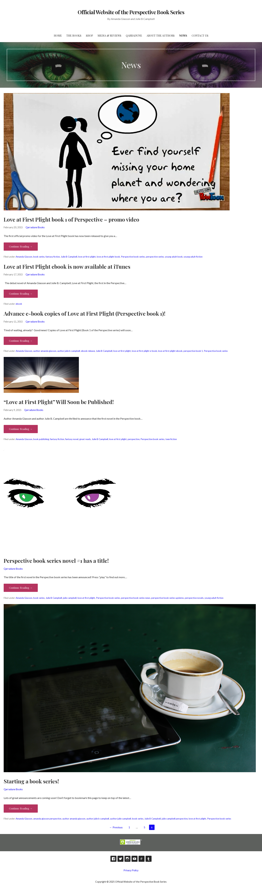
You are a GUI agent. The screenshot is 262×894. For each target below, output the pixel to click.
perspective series (155, 256)
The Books (73, 35)
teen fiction (171, 439)
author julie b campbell (68, 351)
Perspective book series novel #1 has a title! (56, 560)
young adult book (174, 256)
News (183, 35)
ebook (19, 303)
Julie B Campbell (69, 256)
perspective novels (194, 598)
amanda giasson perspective (47, 818)
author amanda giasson (44, 351)
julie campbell (70, 598)
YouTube (135, 859)
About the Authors (161, 35)
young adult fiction (193, 256)
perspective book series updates (167, 598)
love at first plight (87, 256)
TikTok (142, 859)
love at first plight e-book (144, 351)
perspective (134, 439)
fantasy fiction (53, 256)
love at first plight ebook (170, 351)
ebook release (88, 351)
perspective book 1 (193, 351)
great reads (85, 439)
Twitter (120, 859)
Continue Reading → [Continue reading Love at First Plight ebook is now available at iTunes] (20, 293)
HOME (58, 35)
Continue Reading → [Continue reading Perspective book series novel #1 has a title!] (20, 587)
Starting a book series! (31, 781)
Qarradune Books (35, 227)
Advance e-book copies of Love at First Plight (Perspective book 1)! (84, 313)
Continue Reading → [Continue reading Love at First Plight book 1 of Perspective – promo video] (20, 246)
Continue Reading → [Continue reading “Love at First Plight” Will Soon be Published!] (20, 429)
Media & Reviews (109, 35)
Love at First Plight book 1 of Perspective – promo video (71, 219)
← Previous (116, 827)
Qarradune (134, 35)
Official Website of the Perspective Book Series (131, 12)
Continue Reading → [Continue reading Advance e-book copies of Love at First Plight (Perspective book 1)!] (20, 340)
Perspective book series (133, 256)
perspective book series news (135, 598)
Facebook (113, 859)
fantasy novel (71, 439)
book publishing (41, 439)
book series (39, 256)
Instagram (127, 859)
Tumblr (149, 859)
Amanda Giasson (24, 256)
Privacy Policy (130, 870)
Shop (89, 35)
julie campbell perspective (175, 818)
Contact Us (200, 35)
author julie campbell (120, 818)
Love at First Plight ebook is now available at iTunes (67, 266)
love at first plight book (108, 256)
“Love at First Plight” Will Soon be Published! (59, 401)
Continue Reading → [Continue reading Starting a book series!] (20, 808)
